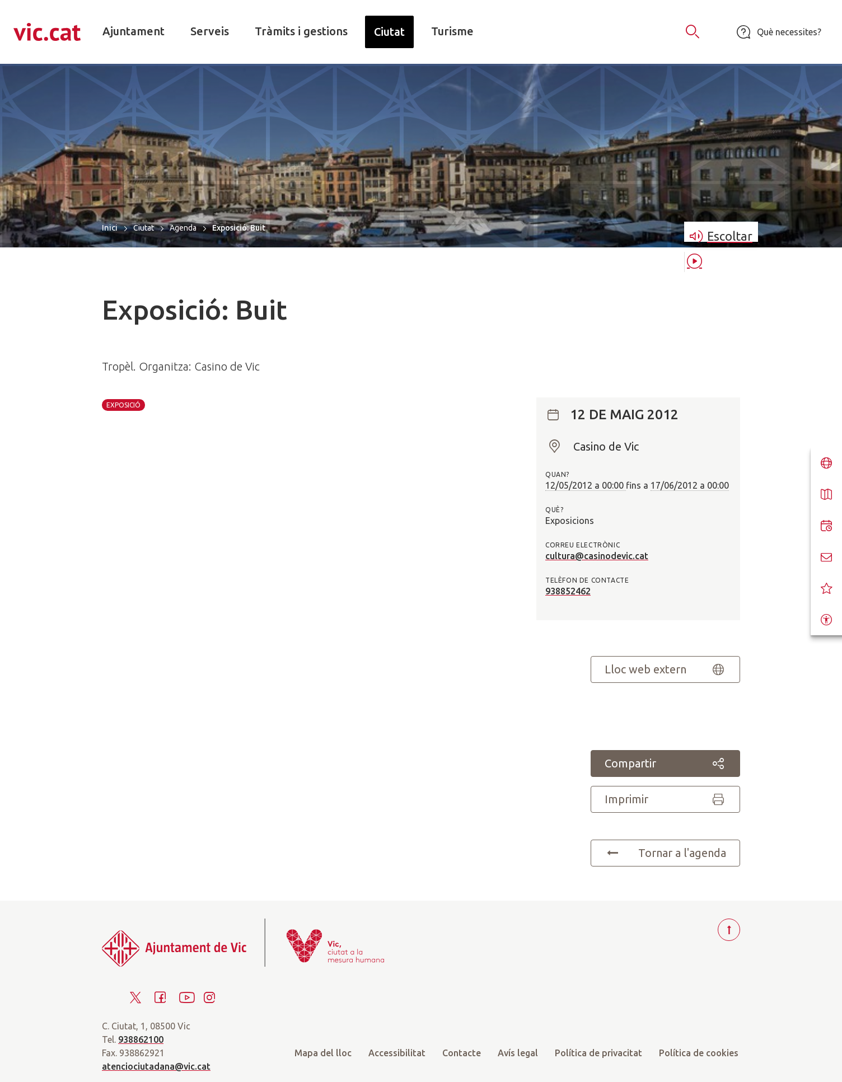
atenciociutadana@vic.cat (156, 1066)
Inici (110, 227)
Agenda (183, 227)
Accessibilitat (396, 1053)
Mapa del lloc (323, 1053)
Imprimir (665, 799)
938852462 (568, 591)
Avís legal (518, 1053)
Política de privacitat (598, 1053)
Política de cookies (698, 1053)
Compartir (665, 763)
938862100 (140, 1039)
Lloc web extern (665, 669)
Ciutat (143, 227)
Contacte (461, 1053)
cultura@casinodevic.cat (596, 556)
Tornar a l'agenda (665, 853)
